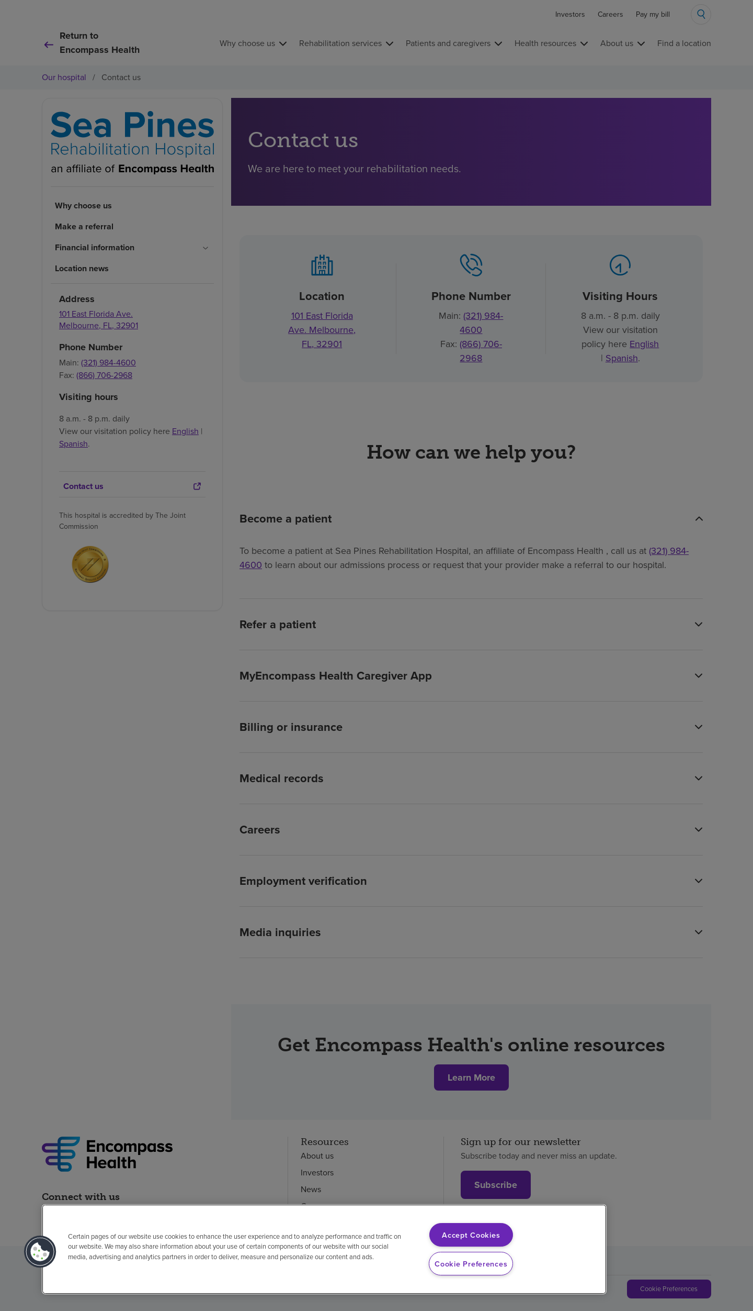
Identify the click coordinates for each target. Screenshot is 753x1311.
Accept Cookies (471, 1234)
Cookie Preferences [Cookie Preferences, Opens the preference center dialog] (471, 1263)
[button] (40, 1252)
